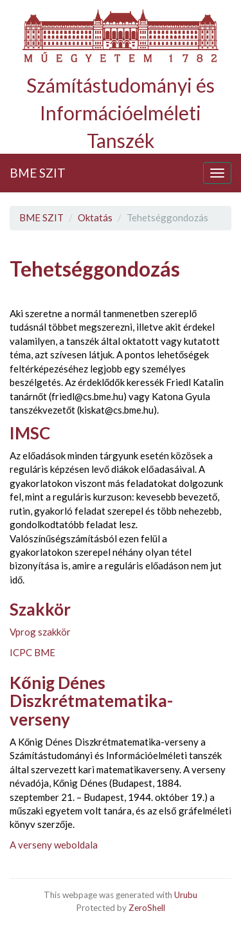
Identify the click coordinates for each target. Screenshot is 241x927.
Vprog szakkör (40, 632)
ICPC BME (32, 652)
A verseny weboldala (54, 844)
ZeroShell (147, 908)
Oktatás (95, 217)
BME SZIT (38, 172)
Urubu (185, 895)
